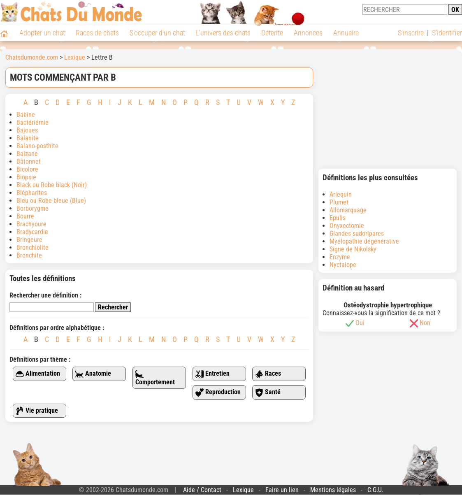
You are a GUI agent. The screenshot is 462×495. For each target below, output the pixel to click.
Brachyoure (31, 224)
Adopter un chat (42, 32)
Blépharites (31, 193)
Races (268, 374)
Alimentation (38, 374)
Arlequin (341, 194)
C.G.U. (375, 490)
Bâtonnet (28, 161)
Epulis (338, 218)
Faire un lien (282, 490)
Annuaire (346, 32)
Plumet (339, 202)
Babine (25, 115)
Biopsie (26, 177)
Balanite (27, 138)
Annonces (308, 32)
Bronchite (29, 255)
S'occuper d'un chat (157, 32)
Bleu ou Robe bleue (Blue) (51, 201)
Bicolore (27, 169)
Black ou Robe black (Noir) (51, 185)
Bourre (25, 216)
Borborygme (32, 208)
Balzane (27, 154)
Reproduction (218, 392)
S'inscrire (411, 32)
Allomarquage (348, 210)
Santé (268, 392)
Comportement (155, 378)
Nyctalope (343, 265)
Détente (272, 32)
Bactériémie (32, 122)
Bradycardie (33, 232)
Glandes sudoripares (357, 233)
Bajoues (27, 130)
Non (425, 323)
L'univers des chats (223, 32)
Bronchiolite (32, 247)
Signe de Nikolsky (353, 249)
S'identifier (447, 32)
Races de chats (97, 32)
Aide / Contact (202, 490)
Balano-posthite (37, 146)
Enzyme (340, 257)
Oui (359, 323)
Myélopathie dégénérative (364, 241)
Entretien (212, 374)
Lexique (243, 490)
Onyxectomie (347, 226)
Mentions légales (333, 490)
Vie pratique (37, 411)
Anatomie (93, 374)
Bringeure (29, 240)
